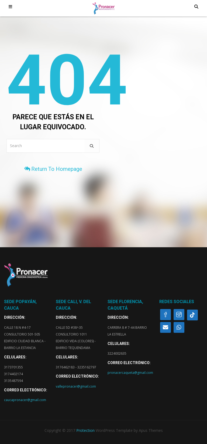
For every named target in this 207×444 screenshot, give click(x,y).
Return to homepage (53, 169)
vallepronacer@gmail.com (76, 386)
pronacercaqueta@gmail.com (130, 372)
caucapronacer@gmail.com (25, 400)
